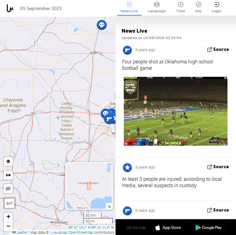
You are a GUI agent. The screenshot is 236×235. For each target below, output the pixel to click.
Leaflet (19, 232)
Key (198, 7)
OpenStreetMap (80, 232)
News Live (129, 7)
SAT (9, 203)
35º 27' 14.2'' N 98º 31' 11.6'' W (91, 227)
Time (180, 7)
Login (216, 7)
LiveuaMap (58, 232)
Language (157, 7)
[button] (109, 119)
